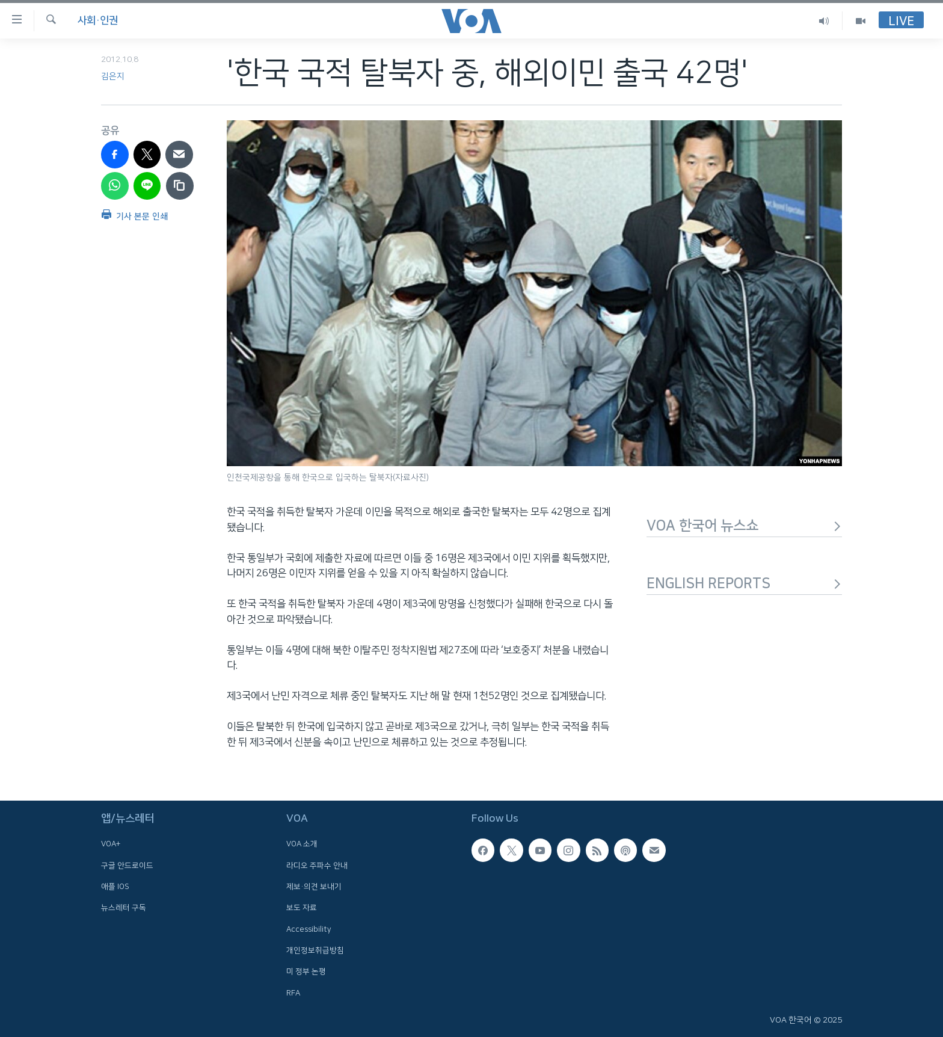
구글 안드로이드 (127, 865)
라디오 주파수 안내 (317, 865)
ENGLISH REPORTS (744, 583)
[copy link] (180, 186)
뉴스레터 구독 (123, 907)
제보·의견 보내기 (314, 886)
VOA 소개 (302, 844)
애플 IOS (115, 886)
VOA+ (110, 844)
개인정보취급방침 (315, 950)
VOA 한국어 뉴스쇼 (744, 526)
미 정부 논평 (306, 971)
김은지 (112, 76)
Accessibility (308, 929)
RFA (293, 993)
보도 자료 (301, 907)
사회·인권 (98, 20)
